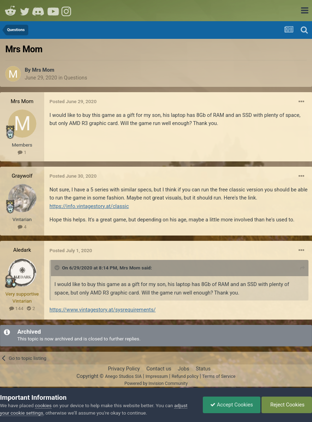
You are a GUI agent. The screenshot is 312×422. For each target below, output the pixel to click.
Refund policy (185, 376)
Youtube (53, 11)
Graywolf (22, 176)
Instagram (67, 11)
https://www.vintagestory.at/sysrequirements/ (102, 310)
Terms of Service (218, 376)
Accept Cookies (231, 405)
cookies (43, 405)
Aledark (22, 250)
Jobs (183, 368)
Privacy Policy (124, 368)
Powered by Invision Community (156, 383)
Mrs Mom (43, 70)
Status (203, 368)
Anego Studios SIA (123, 376)
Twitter (25, 11)
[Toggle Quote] (57, 268)
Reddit (11, 11)
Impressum (157, 376)
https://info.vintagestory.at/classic (89, 206)
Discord (39, 11)
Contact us (158, 368)
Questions (75, 78)
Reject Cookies (287, 405)
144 (16, 308)
